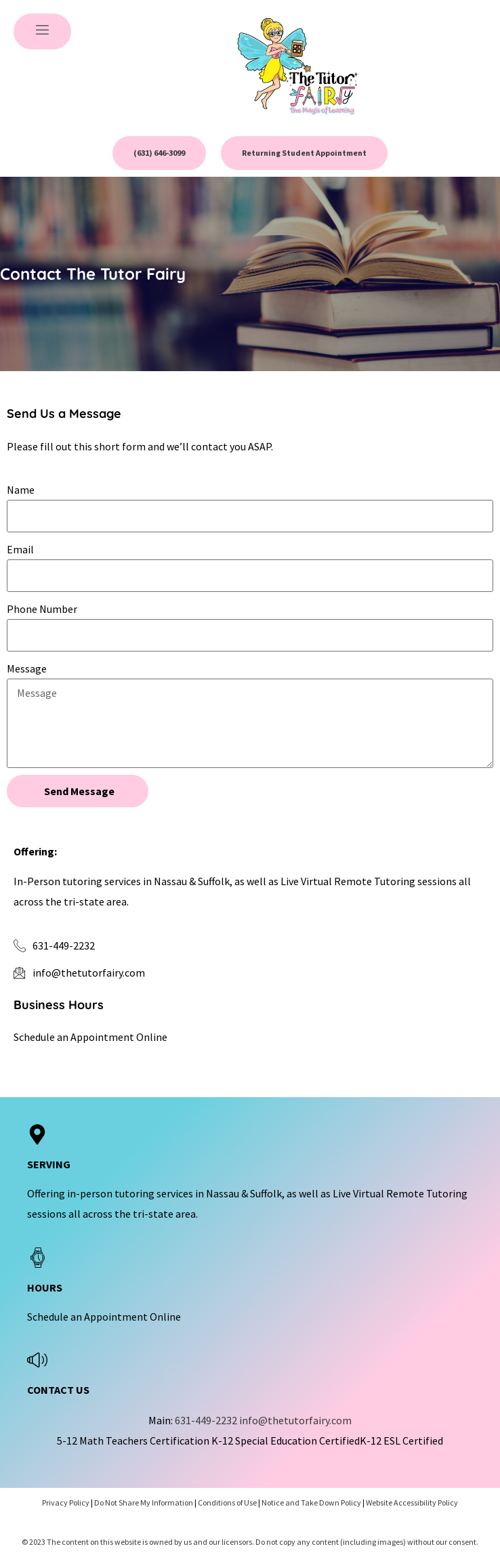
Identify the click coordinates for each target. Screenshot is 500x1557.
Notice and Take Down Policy (311, 1502)
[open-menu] (42, 31)
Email (20, 549)
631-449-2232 (206, 1420)
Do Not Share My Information (143, 1502)
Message (27, 668)
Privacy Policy (65, 1502)
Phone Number (42, 609)
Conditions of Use (227, 1502)
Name (21, 489)
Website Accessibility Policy (412, 1502)
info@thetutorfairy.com (295, 1420)
